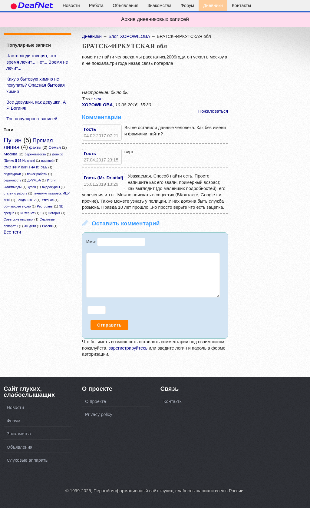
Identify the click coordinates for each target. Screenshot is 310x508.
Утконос (48, 200)
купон (32, 187)
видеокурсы (51, 187)
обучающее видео (17, 206)
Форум (187, 5)
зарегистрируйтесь (128, 348)
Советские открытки (19, 219)
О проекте (95, 401)
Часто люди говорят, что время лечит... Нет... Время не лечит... (37, 62)
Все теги (12, 232)
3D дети (30, 226)
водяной (47, 160)
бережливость (35, 154)
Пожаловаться (213, 111)
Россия (47, 226)
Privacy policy (98, 414)
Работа (96, 5)
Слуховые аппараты (27, 460)
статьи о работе (15, 193)
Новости (71, 5)
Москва (11, 154)
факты (35, 147)
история (54, 213)
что (98, 98)
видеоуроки (12, 174)
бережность (12, 180)
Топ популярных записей (31, 118)
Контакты (241, 5)
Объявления (125, 5)
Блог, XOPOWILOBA (129, 36)
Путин (12, 140)
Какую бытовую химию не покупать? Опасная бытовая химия (35, 85)
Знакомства (159, 5)
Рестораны (45, 206)
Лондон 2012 (26, 200)
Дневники (213, 5)
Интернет (27, 213)
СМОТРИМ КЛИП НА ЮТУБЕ (26, 167)
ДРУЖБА (34, 180)
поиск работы (37, 174)
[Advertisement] (44, 300)
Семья (54, 147)
